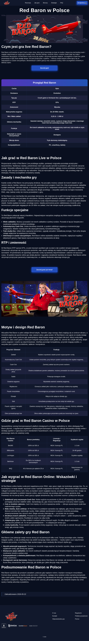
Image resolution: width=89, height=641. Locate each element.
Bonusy (45, 3)
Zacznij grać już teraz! (44, 269)
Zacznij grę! (44, 68)
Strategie (54, 3)
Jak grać (37, 3)
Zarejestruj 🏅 (82, 2)
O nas (54, 613)
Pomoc (77, 619)
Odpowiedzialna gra (58, 619)
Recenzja (28, 3)
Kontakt (54, 616)
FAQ (61, 3)
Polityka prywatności (81, 616)
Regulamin (78, 613)
